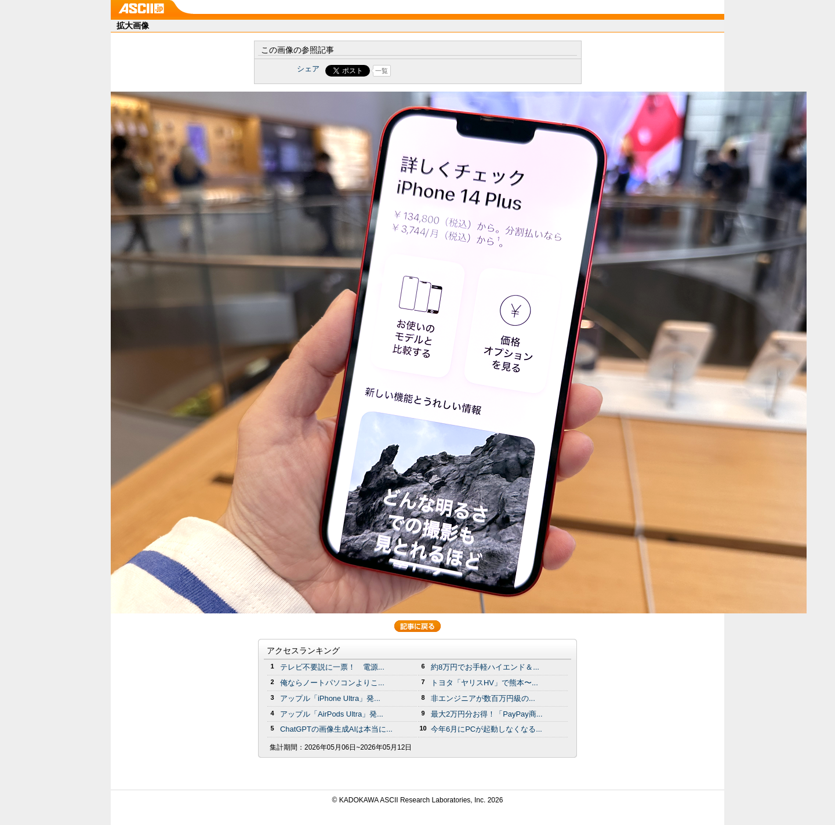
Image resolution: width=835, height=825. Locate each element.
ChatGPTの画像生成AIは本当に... (336, 729)
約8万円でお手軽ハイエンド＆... (485, 667)
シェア (308, 68)
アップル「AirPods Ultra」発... (331, 714)
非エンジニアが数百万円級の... (483, 698)
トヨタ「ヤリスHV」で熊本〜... (484, 682)
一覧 (381, 70)
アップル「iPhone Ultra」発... (330, 698)
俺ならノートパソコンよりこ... (332, 682)
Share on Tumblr (460, 71)
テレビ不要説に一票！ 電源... (332, 667)
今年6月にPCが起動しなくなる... (486, 729)
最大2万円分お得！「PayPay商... (487, 714)
